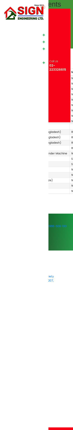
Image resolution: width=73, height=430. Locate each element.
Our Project (12, 49)
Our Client (11, 56)
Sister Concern (14, 42)
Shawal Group (14, 76)
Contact (10, 70)
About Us (10, 35)
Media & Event (14, 63)
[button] (44, 35)
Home (8, 28)
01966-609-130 (54, 226)
